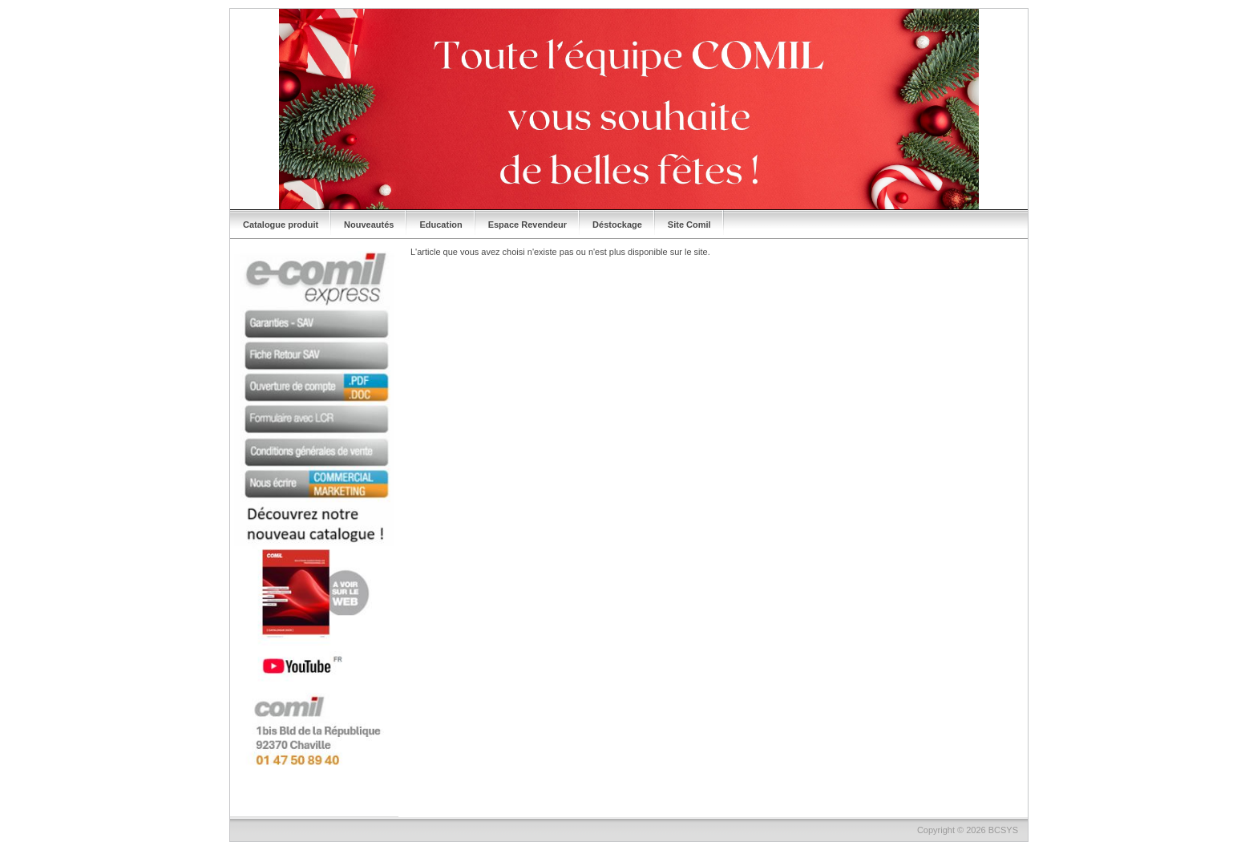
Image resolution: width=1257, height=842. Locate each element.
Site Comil (689, 224)
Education (440, 224)
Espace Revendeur (527, 224)
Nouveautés (369, 224)
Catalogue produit (280, 224)
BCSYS (1003, 830)
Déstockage (617, 224)
